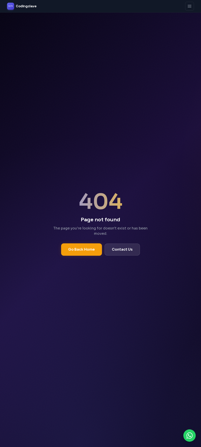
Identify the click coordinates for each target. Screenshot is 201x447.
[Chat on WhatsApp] (189, 435)
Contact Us (122, 249)
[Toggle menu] (189, 6)
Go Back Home (81, 249)
